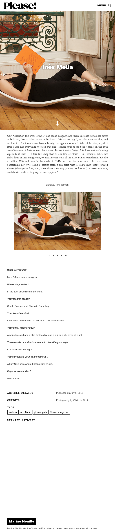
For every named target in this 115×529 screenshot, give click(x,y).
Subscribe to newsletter (58, 501)
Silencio (33, 139)
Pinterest (64, 510)
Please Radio (57, 494)
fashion (13, 412)
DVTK (86, 520)
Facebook (57, 510)
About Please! (57, 479)
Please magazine (59, 412)
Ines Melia (25, 412)
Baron (16, 139)
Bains (52, 139)
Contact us (57, 486)
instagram (50, 510)
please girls (40, 412)
